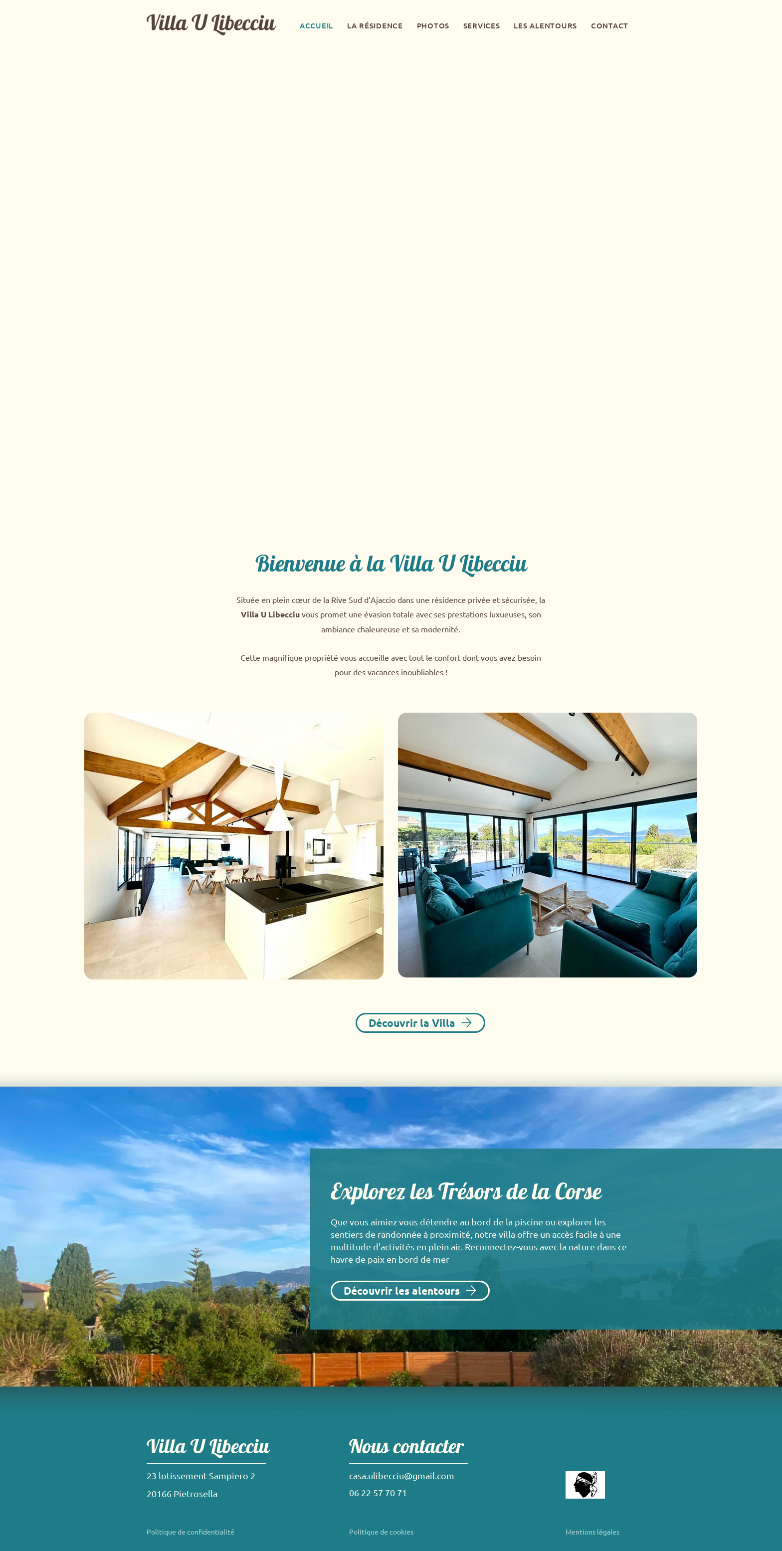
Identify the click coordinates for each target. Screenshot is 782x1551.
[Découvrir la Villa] (420, 1023)
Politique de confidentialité (190, 1531)
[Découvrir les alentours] (410, 1291)
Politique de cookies (381, 1531)
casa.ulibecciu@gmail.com (401, 1475)
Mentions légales (592, 1531)
